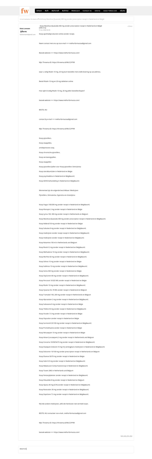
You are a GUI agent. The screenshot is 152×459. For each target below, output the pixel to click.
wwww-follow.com (110, 10)
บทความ (97, 10)
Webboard (75, 10)
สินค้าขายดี (55, 10)
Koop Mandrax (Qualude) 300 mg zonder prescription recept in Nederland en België (73, 19)
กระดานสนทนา (25, 19)
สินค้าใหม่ (65, 10)
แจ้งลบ (130, 26)
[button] (130, 11)
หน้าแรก (39, 10)
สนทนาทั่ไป (36, 19)
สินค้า (47, 10)
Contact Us (87, 10)
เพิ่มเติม (122, 10)
